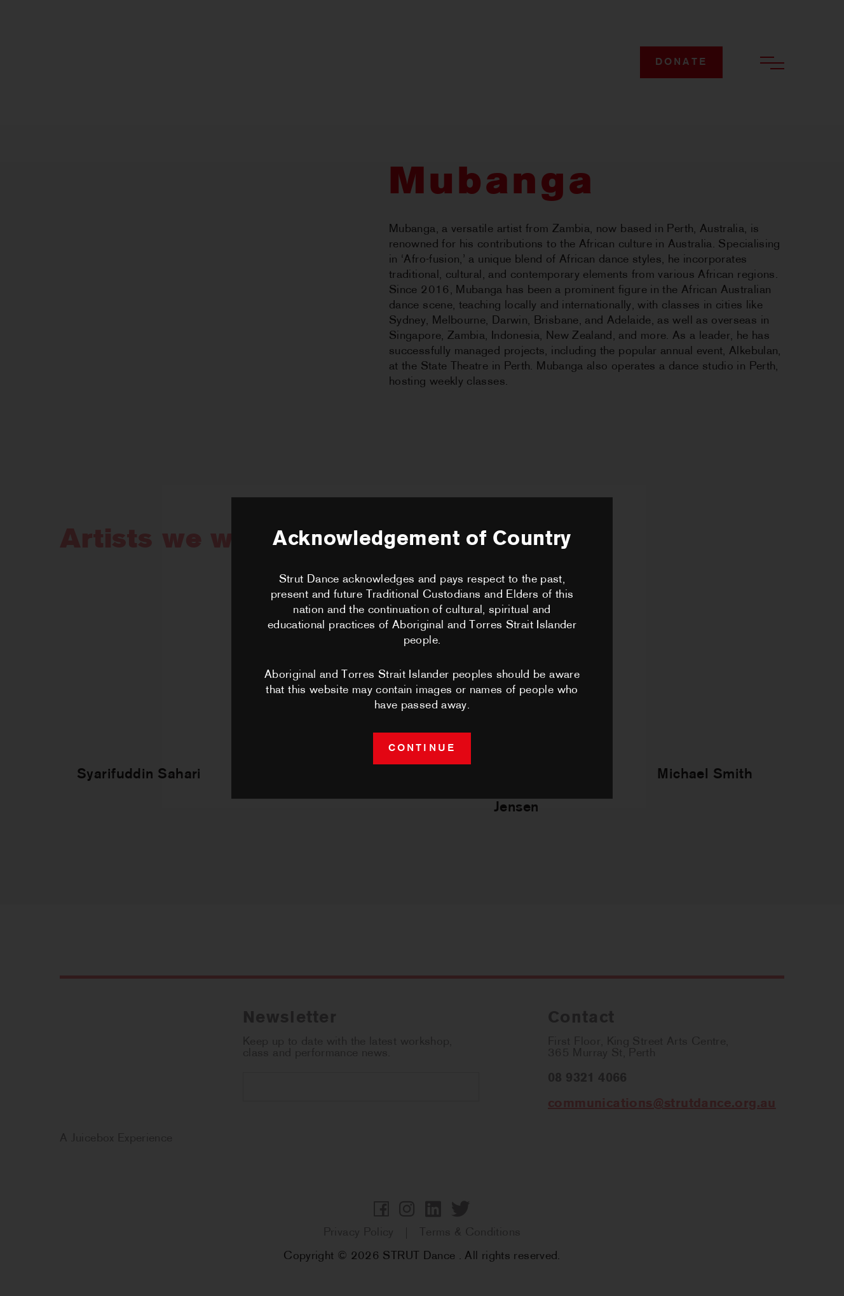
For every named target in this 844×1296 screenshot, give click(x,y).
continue (422, 748)
